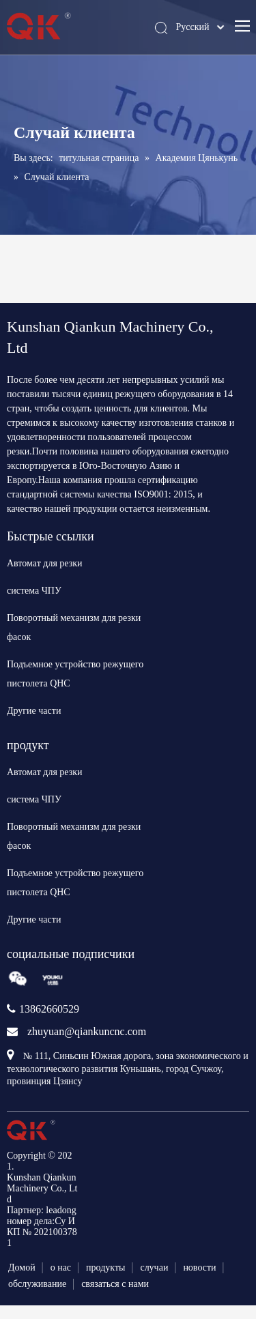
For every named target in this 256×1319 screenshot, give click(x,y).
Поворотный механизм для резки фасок (74, 627)
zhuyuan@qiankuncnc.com (86, 1031)
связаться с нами (115, 1284)
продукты (105, 1267)
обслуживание (37, 1284)
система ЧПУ (34, 590)
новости (199, 1267)
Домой (21, 1267)
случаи (154, 1267)
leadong (61, 1210)
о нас (61, 1267)
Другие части (34, 711)
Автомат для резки (45, 563)
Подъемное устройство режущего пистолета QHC (75, 674)
